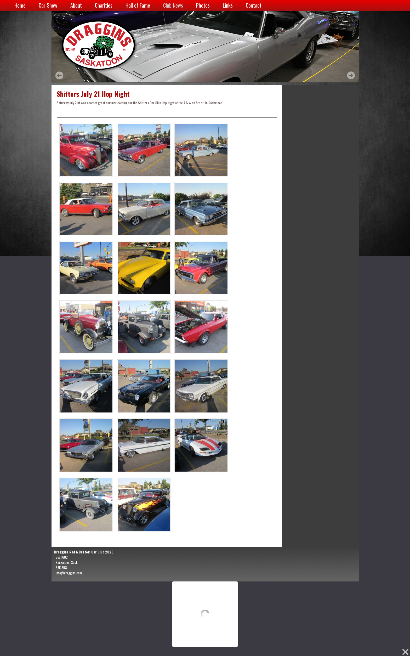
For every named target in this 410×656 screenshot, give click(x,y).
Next (351, 75)
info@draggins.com (69, 572)
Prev (59, 75)
